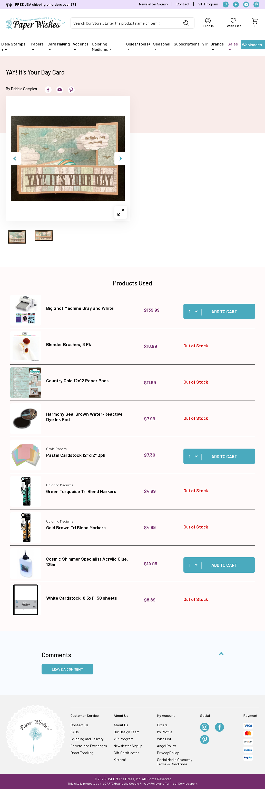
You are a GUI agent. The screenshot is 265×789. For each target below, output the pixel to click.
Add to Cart (224, 311)
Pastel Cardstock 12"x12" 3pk (75, 455)
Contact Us (80, 725)
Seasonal (161, 45)
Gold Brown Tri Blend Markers (76, 527)
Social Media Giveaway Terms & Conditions (174, 761)
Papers (37, 45)
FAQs (75, 732)
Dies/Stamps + (13, 46)
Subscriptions (187, 43)
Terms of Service (177, 783)
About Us (121, 725)
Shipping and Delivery (87, 739)
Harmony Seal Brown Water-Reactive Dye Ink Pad (84, 416)
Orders (162, 725)
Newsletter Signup (153, 4)
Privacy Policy (168, 752)
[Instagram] (226, 4)
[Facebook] (236, 4)
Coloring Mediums (102, 46)
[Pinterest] (256, 4)
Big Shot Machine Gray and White (80, 308)
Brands (217, 45)
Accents (80, 45)
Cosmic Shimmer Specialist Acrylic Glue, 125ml (87, 561)
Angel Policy (166, 746)
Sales (233, 45)
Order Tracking (82, 752)
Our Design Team (126, 732)
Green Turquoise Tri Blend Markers (81, 491)
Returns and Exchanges (89, 746)
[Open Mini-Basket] (255, 23)
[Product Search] (125, 23)
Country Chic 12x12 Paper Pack (77, 380)
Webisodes (252, 45)
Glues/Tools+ (138, 45)
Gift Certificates (126, 752)
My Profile (164, 732)
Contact (183, 4)
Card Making (58, 45)
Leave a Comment (67, 669)
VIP (205, 43)
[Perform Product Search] (186, 23)
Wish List (164, 739)
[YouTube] (246, 4)
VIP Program (208, 4)
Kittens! (120, 759)
